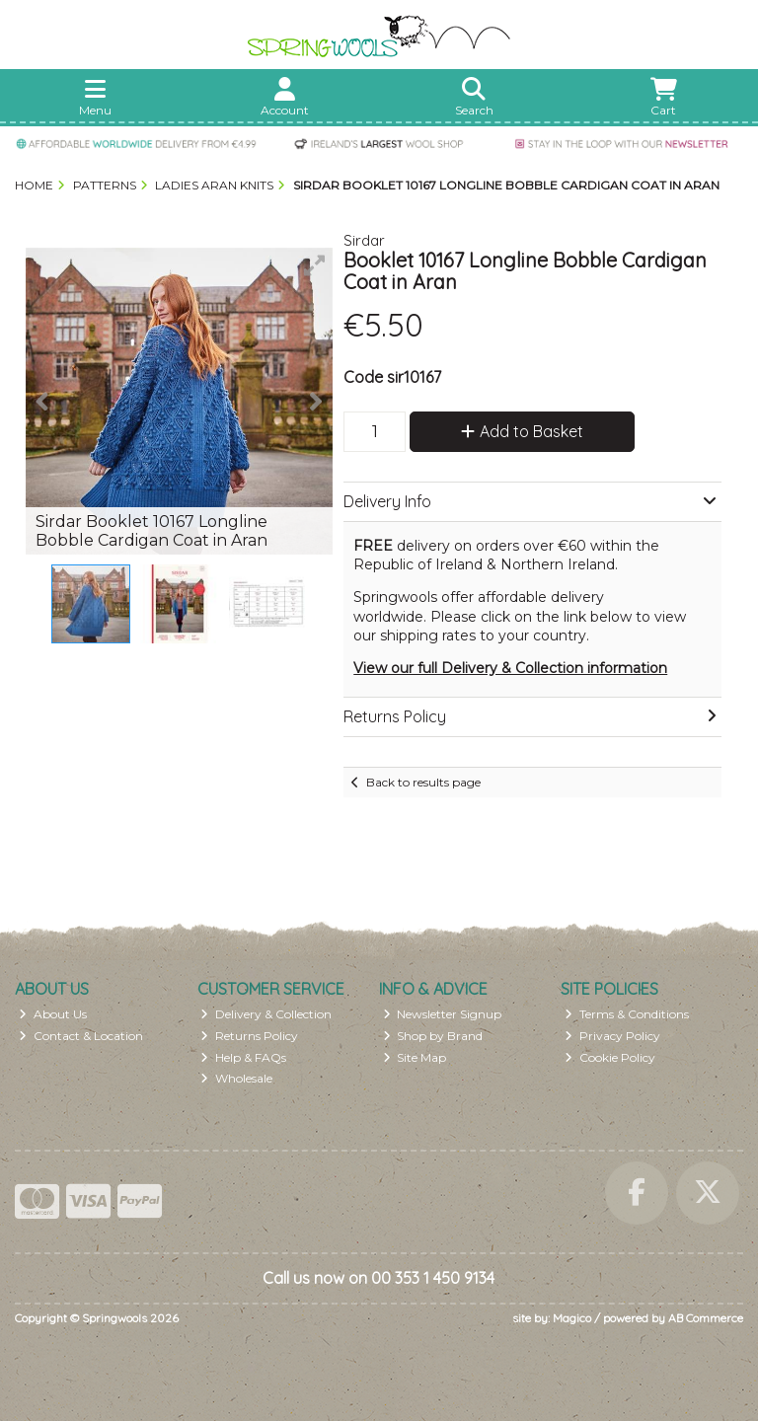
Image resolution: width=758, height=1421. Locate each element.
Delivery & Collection (266, 1014)
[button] (315, 265)
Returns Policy (249, 1035)
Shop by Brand (433, 1035)
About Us (53, 1014)
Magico (572, 1317)
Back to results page (423, 782)
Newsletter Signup (442, 1014)
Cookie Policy (610, 1057)
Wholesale (236, 1078)
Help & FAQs (243, 1057)
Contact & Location (81, 1035)
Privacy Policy (612, 1035)
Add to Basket (522, 431)
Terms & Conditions (627, 1014)
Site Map (415, 1057)
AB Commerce (705, 1317)
